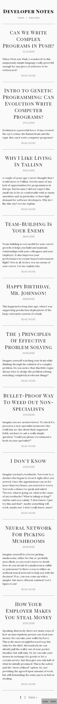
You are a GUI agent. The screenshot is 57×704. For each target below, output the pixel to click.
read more (28, 75)
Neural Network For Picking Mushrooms (28, 534)
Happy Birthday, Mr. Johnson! (28, 289)
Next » (32, 697)
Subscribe (34, 17)
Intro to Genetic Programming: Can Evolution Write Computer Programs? (28, 103)
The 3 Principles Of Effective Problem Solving (28, 340)
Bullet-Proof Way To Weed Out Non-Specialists (28, 402)
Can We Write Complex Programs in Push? (28, 39)
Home (20, 17)
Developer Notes (28, 11)
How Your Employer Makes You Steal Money (28, 610)
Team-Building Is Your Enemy (28, 227)
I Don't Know (28, 460)
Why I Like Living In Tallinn (28, 161)
